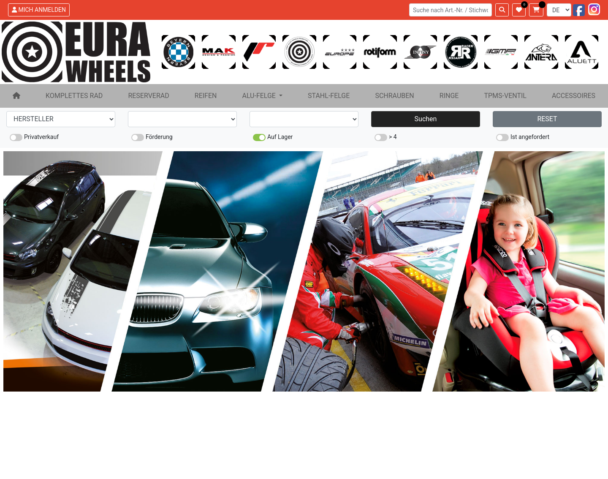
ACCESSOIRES (573, 96)
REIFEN (206, 96)
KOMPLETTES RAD (74, 96)
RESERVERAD (148, 96)
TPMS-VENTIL (505, 96)
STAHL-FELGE (329, 96)
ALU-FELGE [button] (259, 96)
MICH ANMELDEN (39, 9)
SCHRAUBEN (394, 96)
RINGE (449, 96)
